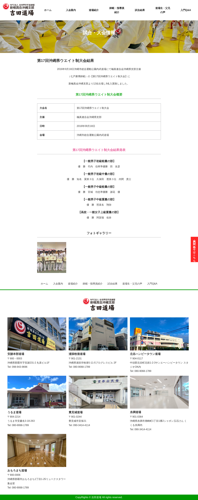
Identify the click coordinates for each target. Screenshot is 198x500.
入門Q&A (186, 10)
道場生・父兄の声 (162, 10)
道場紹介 (94, 10)
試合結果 (140, 10)
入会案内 (71, 10)
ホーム (48, 10)
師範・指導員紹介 (116, 10)
